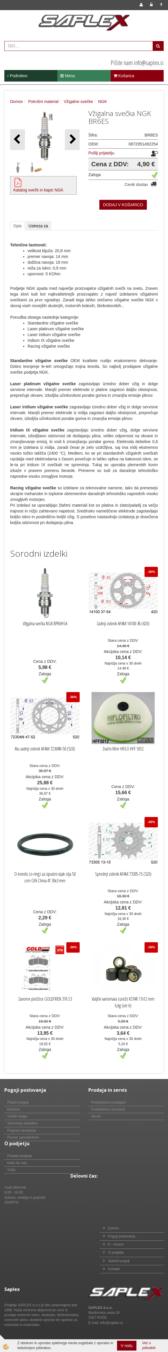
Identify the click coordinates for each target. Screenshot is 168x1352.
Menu (67, 75)
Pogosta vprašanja (21, 1130)
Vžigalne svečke (78, 101)
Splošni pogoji (119, 1261)
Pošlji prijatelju (101, 153)
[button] (72, 139)
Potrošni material (43, 101)
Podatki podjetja (19, 1156)
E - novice (115, 1244)
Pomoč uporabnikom (23, 1137)
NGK (102, 101)
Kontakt (114, 1269)
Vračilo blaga (17, 1116)
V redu (127, 1345)
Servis (96, 1116)
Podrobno (17, 75)
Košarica (124, 75)
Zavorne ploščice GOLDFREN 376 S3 (45, 999)
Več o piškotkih (149, 1345)
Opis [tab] (17, 226)
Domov (16, 101)
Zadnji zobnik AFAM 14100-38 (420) (123, 623)
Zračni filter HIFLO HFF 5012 (123, 749)
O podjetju (116, 1252)
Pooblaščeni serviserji (108, 1109)
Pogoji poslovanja (121, 1236)
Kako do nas (17, 1163)
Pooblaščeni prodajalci (108, 1102)
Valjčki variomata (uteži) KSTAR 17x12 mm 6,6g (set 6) (123, 1002)
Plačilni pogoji (17, 1102)
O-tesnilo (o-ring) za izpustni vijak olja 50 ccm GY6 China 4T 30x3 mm (45, 877)
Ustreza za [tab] (38, 226)
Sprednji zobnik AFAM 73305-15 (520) (123, 874)
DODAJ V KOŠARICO (123, 204)
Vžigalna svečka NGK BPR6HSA (45, 623)
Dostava (13, 1109)
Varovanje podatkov (22, 1123)
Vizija (11, 1170)
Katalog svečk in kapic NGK (38, 190)
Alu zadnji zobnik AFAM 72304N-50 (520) (45, 749)
